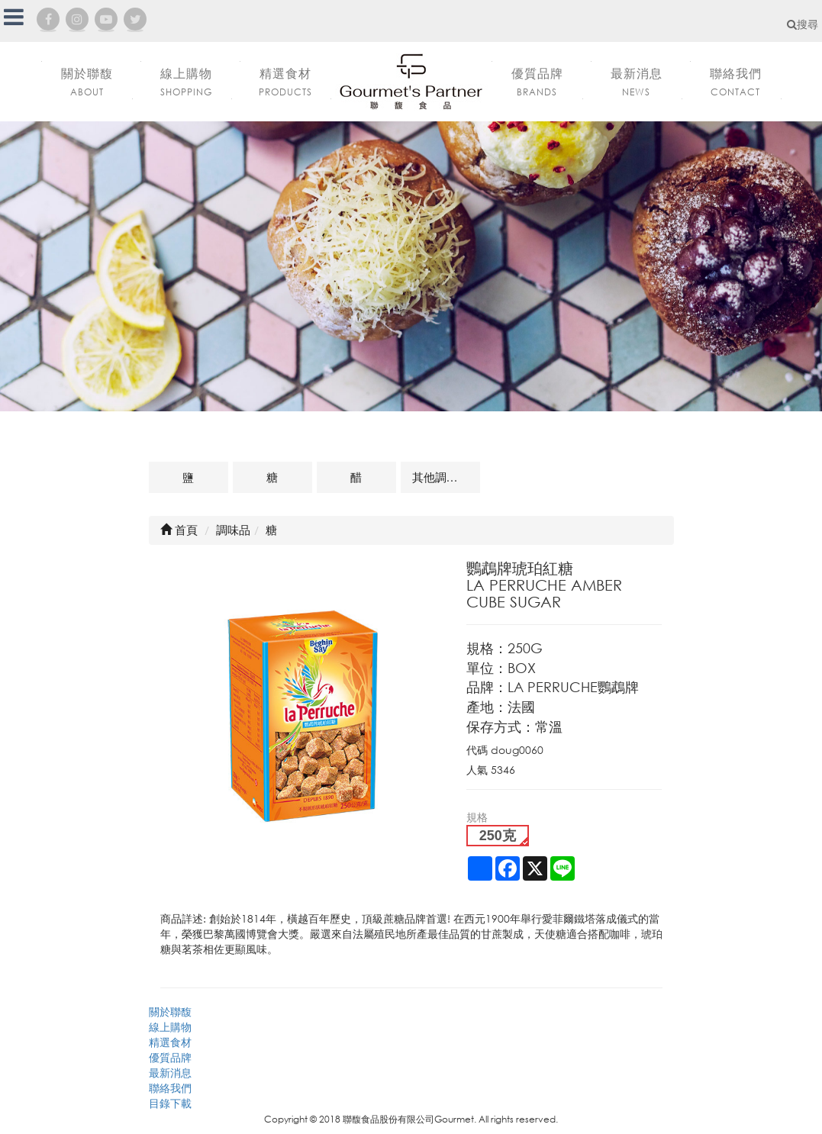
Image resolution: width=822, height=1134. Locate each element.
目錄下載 (170, 1103)
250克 (497, 835)
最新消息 (170, 1072)
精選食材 (170, 1042)
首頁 (179, 529)
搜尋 (802, 24)
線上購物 (170, 1027)
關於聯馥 (170, 1011)
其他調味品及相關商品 (446, 477)
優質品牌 (170, 1057)
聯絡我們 (170, 1088)
